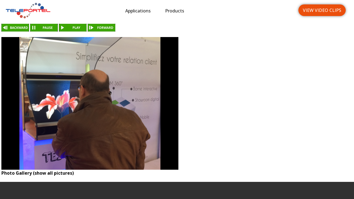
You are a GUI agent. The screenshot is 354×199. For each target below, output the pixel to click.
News (240, 11)
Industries (209, 11)
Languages (273, 11)
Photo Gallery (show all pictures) (37, 173)
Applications (138, 11)
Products (174, 11)
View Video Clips (322, 10)
